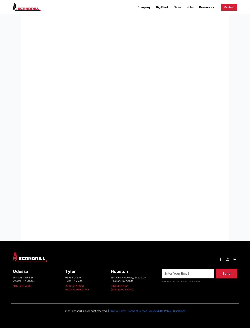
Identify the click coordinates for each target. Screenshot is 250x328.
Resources (206, 7)
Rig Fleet (162, 7)
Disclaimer (179, 310)
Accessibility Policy (160, 310)
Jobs (190, 7)
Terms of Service (137, 310)
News (177, 7)
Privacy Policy (118, 310)
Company (144, 7)
